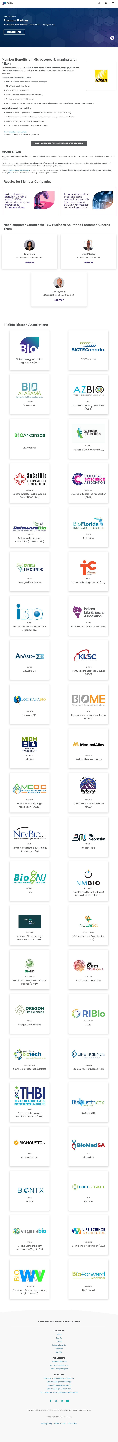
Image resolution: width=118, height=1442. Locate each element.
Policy (59, 1334)
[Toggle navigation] (113, 3)
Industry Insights (59, 1345)
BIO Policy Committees (59, 1365)
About (59, 1341)
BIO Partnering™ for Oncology (59, 1382)
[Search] (106, 3)
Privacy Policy (46, 1423)
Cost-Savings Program (59, 1368)
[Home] (99, 3)
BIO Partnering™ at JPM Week (59, 1389)
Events (59, 1338)
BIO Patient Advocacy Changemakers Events (59, 1392)
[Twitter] (56, 1401)
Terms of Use (59, 1423)
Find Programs (10, 16)
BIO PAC (59, 1352)
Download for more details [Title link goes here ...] (15, 132)
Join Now (59, 1348)
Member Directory (59, 1361)
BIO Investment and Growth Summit (59, 1378)
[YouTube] (67, 1401)
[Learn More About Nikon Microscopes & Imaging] (59, 143)
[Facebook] (50, 1401)
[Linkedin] (62, 1401)
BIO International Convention (59, 1385)
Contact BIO (72, 1423)
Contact (29, 262)
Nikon (10, 173)
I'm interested (14, 32)
